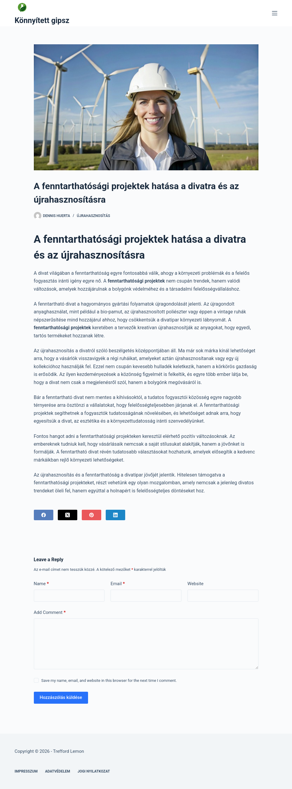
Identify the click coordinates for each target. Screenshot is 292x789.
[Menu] (274, 13)
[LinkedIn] (115, 515)
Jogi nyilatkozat (94, 771)
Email (118, 584)
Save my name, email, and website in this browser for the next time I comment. (109, 680)
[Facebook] (43, 515)
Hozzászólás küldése (61, 697)
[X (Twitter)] (67, 515)
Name (41, 584)
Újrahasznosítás (93, 216)
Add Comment (50, 612)
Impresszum (26, 771)
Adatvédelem (57, 771)
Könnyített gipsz (42, 20)
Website (195, 583)
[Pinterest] (91, 515)
